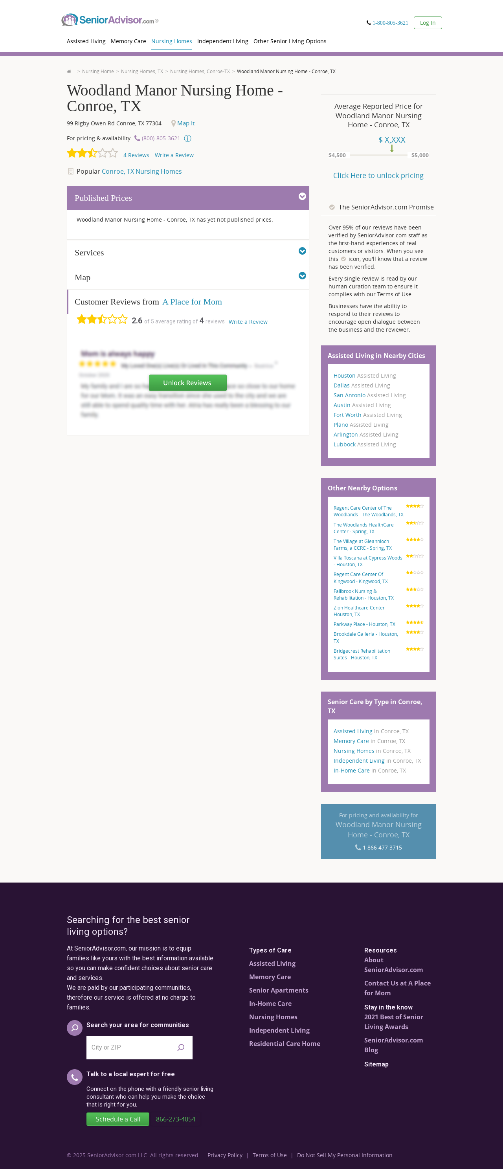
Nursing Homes (171, 41)
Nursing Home (98, 71)
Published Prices (190, 197)
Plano (361, 424)
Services (190, 251)
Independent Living (222, 41)
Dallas (362, 385)
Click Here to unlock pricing (378, 175)
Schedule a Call (118, 1119)
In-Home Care (370, 770)
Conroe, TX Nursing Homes (142, 171)
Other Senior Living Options (290, 41)
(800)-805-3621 (161, 138)
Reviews (136, 155)
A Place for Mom (192, 301)
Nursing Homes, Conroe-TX (200, 71)
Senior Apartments (278, 990)
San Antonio (370, 395)
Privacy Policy (224, 1155)
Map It (183, 123)
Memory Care (128, 41)
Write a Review (174, 155)
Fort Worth (368, 414)
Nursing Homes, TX (142, 71)
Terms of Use (270, 1155)
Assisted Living (86, 41)
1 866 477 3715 (382, 847)
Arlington (366, 434)
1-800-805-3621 (390, 23)
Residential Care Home (284, 1043)
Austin (362, 405)
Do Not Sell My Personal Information (345, 1155)
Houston (365, 375)
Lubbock (365, 444)
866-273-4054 (175, 1119)
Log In (428, 22)
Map (190, 276)
